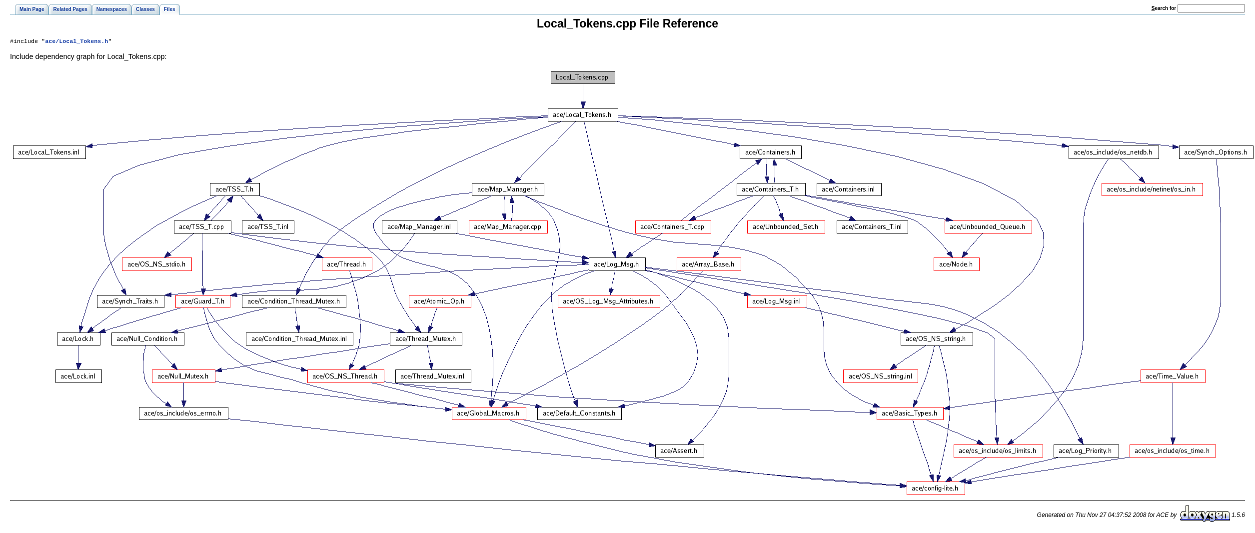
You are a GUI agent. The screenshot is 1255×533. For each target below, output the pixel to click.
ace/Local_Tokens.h (76, 42)
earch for (1164, 8)
